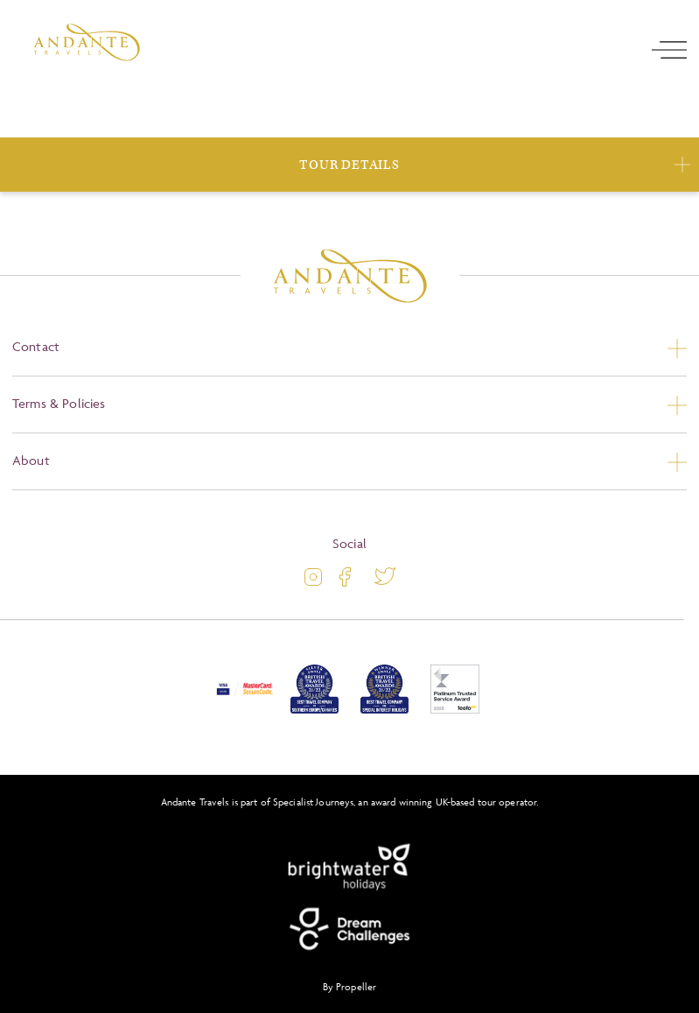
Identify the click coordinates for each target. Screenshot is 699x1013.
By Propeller (349, 986)
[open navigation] (669, 49)
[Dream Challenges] (350, 929)
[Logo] (86, 42)
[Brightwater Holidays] (350, 867)
